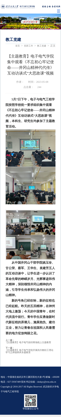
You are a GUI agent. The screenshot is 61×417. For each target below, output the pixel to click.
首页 (17, 46)
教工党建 (41, 46)
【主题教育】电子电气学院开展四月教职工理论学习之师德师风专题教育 (29, 351)
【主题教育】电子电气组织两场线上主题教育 (28, 342)
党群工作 (28, 46)
